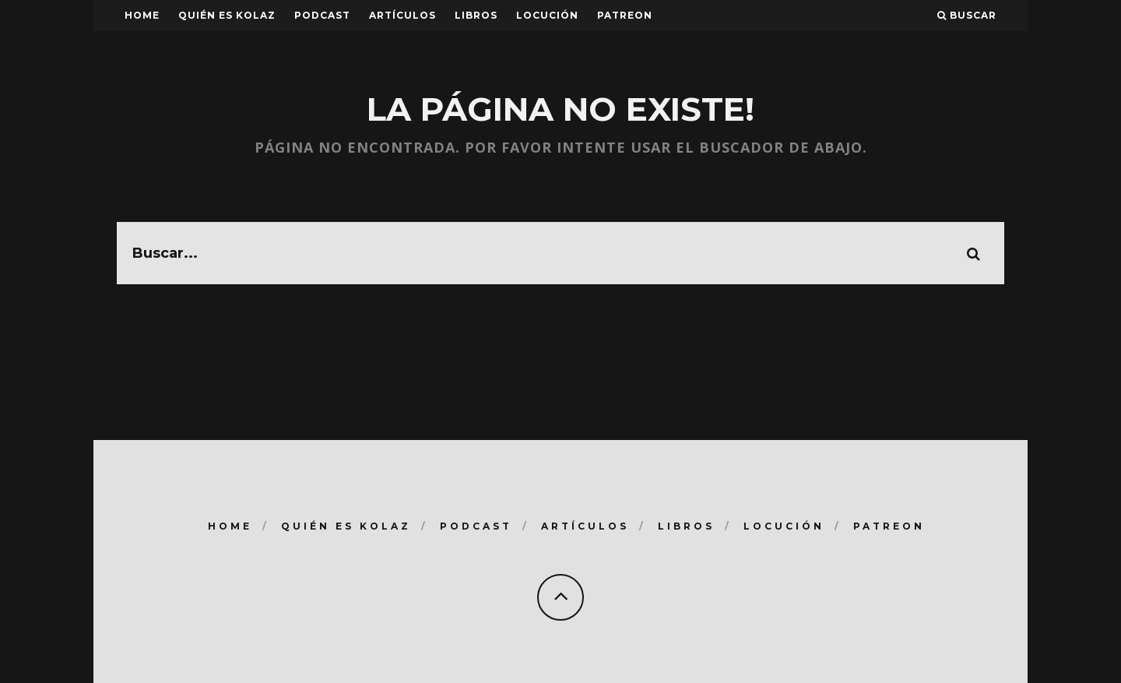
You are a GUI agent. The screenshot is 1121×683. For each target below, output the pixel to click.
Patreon (624, 15)
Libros (476, 15)
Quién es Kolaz (227, 15)
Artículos (402, 15)
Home (142, 15)
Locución (547, 15)
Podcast (322, 15)
